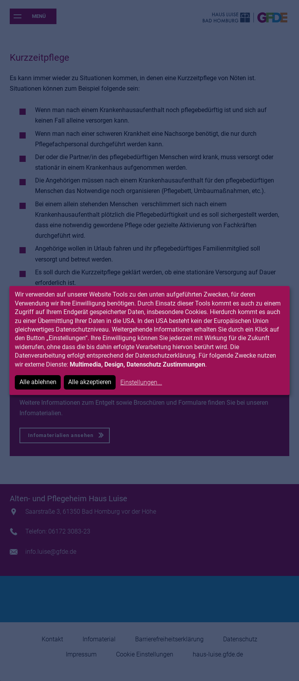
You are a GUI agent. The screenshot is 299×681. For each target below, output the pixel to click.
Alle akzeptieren (89, 382)
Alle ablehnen (37, 382)
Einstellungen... (141, 382)
